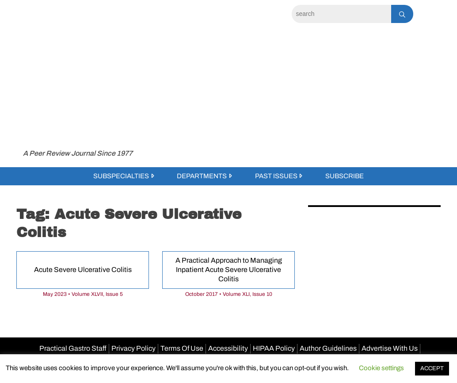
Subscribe (344, 176)
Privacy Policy (133, 348)
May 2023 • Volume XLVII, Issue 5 (83, 294)
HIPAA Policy (274, 348)
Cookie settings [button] (381, 368)
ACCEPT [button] (432, 368)
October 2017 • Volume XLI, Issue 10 (228, 294)
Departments (202, 176)
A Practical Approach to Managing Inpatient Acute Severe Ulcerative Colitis (228, 270)
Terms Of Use (181, 348)
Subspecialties (121, 176)
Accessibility (228, 348)
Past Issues (276, 176)
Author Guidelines (328, 348)
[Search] (341, 14)
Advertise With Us (390, 348)
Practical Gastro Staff (73, 348)
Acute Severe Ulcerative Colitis (83, 269)
